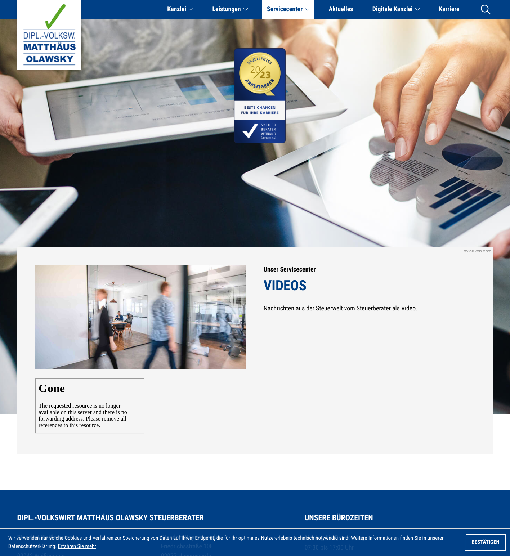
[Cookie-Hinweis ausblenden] (485, 542)
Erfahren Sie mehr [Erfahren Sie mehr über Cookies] (77, 546)
